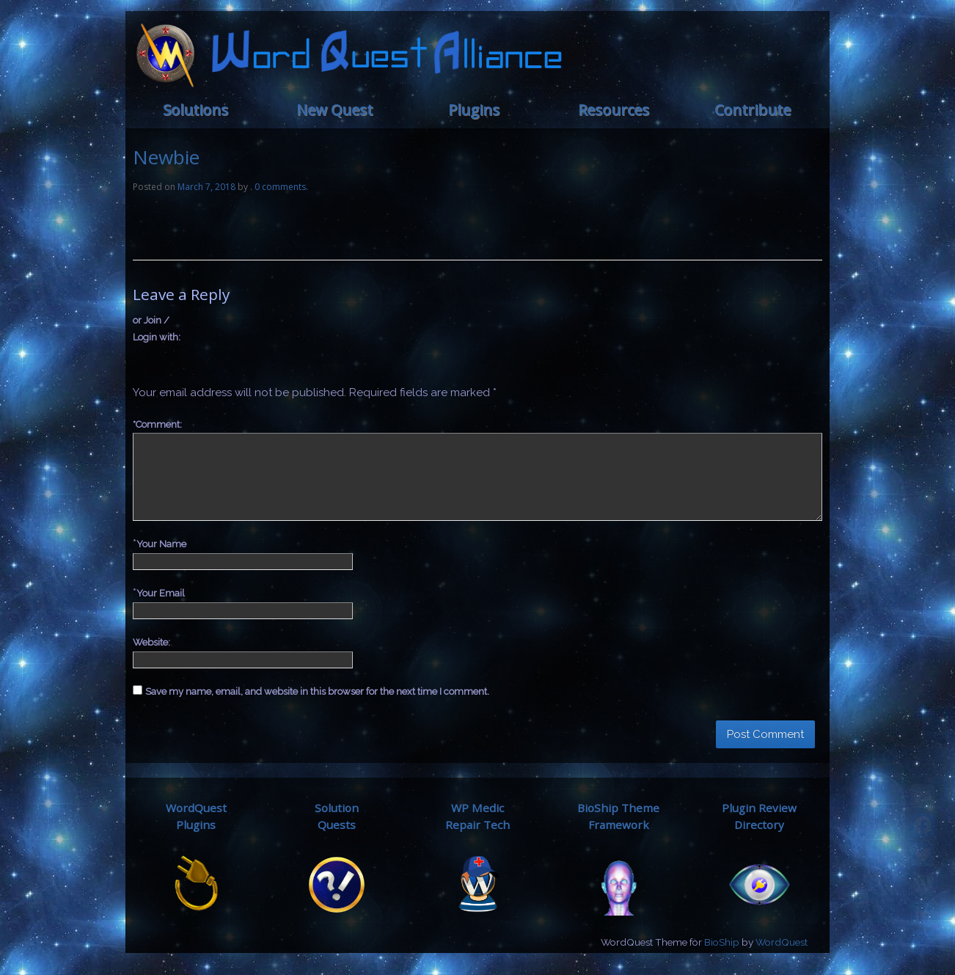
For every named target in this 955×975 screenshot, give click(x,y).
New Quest (334, 110)
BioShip (721, 942)
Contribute (752, 110)
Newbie (166, 157)
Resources (613, 110)
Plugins (474, 110)
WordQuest (781, 942)
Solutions (195, 110)
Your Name (161, 543)
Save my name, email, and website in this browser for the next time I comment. (317, 691)
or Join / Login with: (156, 329)
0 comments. (281, 186)
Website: (151, 642)
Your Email (160, 593)
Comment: (157, 424)
